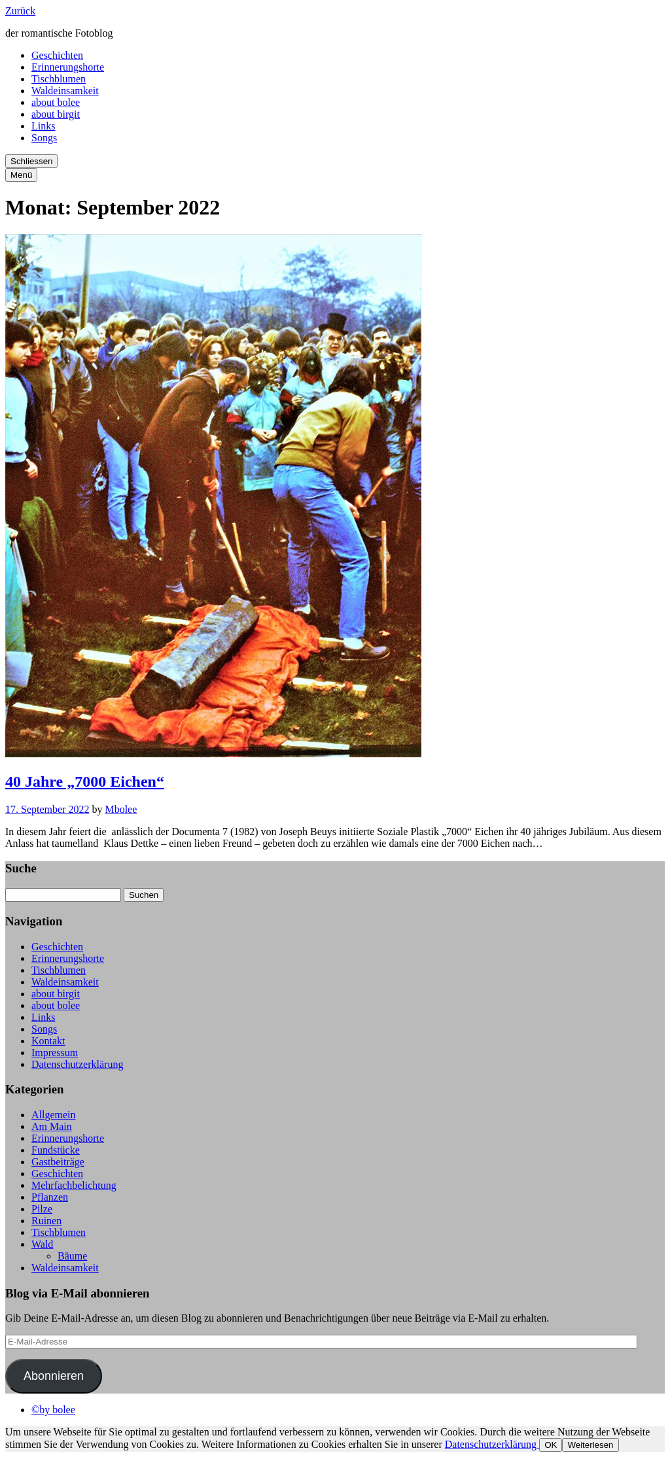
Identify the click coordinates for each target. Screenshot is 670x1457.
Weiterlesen (590, 1445)
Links (43, 125)
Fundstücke (55, 1150)
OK (550, 1445)
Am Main (51, 1126)
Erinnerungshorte (67, 67)
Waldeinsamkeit (65, 90)
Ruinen (46, 1220)
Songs (44, 137)
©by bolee (53, 1409)
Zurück (20, 10)
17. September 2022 (47, 809)
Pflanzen (49, 1197)
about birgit (55, 114)
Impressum (54, 1052)
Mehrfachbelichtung (73, 1185)
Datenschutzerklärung (77, 1064)
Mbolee (121, 809)
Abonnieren (54, 1375)
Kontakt (48, 1040)
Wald (42, 1244)
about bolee (55, 102)
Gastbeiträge (57, 1161)
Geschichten (57, 55)
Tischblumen (58, 78)
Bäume (72, 1255)
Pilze (41, 1208)
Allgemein (53, 1114)
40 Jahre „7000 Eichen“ (84, 781)
